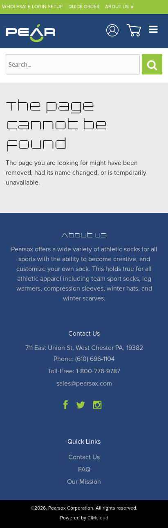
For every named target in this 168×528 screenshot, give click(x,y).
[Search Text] (73, 64)
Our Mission (84, 481)
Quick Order (83, 7)
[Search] (152, 64)
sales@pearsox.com (84, 383)
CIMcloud (97, 518)
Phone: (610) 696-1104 (84, 359)
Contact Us (84, 457)
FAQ (84, 469)
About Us (117, 7)
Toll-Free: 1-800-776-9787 (84, 371)
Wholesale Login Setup (32, 7)
